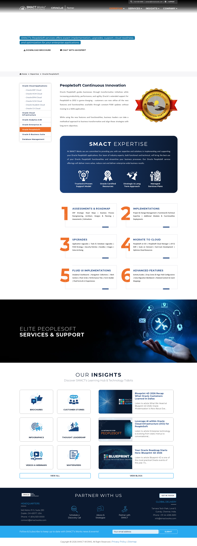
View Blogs (136, 476)
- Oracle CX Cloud (32, 108)
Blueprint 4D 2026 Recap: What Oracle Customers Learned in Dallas (149, 396)
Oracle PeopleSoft (31, 129)
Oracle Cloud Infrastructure (29, 114)
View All (55, 476)
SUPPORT (171, 2)
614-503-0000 (138, 2)
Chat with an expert (73, 50)
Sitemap (132, 541)
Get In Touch (167, 496)
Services (135, 8)
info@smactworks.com (165, 518)
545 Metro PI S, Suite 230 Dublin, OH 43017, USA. (32, 512)
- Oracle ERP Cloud (33, 90)
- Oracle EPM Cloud (33, 97)
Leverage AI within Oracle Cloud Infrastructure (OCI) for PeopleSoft (152, 424)
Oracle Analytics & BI (32, 120)
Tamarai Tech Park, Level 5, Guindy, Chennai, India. (164, 510)
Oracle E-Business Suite (33, 134)
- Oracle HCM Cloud (33, 94)
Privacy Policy (119, 541)
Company (170, 8)
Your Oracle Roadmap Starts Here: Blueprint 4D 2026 (151, 451)
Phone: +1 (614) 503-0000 (32, 517)
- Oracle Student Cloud (35, 105)
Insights (152, 8)
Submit (168, 531)
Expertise (116, 8)
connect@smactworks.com (154, 2)
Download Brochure (37, 50)
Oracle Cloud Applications (34, 86)
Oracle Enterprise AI (31, 125)
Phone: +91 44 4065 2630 (164, 515)
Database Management (33, 139)
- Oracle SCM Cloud (33, 101)
